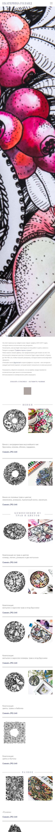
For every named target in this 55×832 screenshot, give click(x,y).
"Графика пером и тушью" (23, 350)
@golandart (17, 362)
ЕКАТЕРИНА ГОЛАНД (17, 3)
